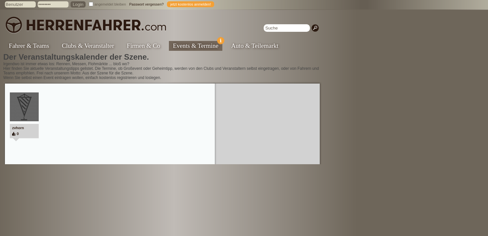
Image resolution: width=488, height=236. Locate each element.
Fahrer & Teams (29, 45)
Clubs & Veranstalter (88, 45)
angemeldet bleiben (110, 4)
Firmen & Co (143, 45)
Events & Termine (197, 45)
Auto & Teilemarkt (254, 45)
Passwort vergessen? (146, 4)
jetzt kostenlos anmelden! (190, 4)
